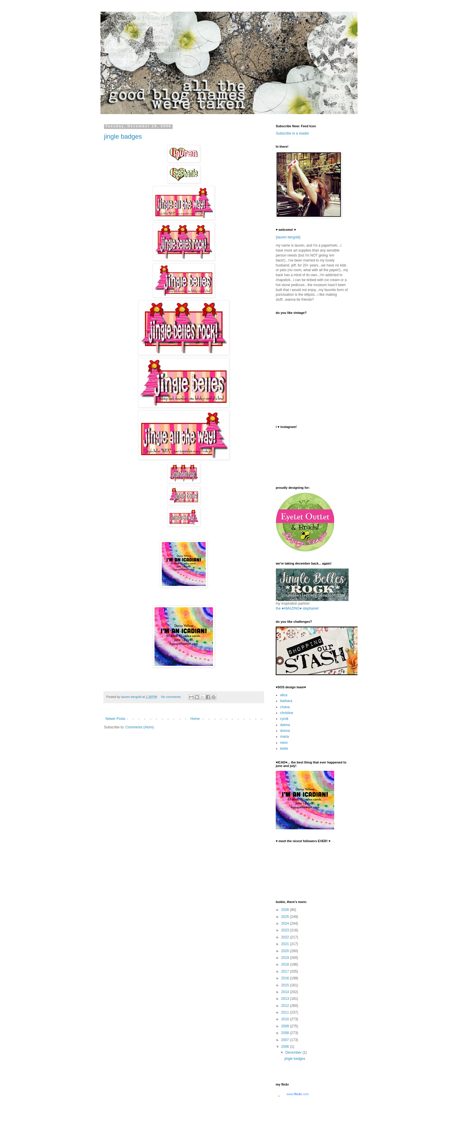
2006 (285, 1047)
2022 (285, 937)
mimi (283, 743)
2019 (285, 958)
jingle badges (123, 136)
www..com (298, 1094)
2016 (285, 978)
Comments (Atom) (139, 727)
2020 (285, 951)
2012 (285, 1006)
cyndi (284, 719)
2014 (285, 992)
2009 (285, 1026)
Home (195, 719)
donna (285, 731)
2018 (285, 964)
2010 (285, 1019)
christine (286, 713)
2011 (285, 1012)
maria (284, 737)
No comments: (172, 697)
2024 (285, 923)
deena (285, 725)
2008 (285, 1033)
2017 (285, 971)
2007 (285, 1040)
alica (283, 695)
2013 (285, 999)
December (294, 1052)
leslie (284, 749)
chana (285, 707)
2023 (285, 930)
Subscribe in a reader (292, 133)
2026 (285, 910)
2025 (285, 917)
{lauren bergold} (288, 237)
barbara (286, 701)
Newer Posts (115, 719)
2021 (285, 944)
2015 (285, 985)
